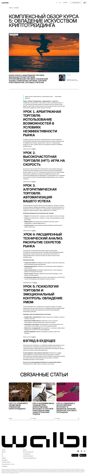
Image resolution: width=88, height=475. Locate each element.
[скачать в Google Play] (75, 455)
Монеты (24, 449)
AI (56, 2)
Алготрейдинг (4, 460)
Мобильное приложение (28, 451)
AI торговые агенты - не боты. (8, 464)
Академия (65, 2)
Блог (60, 2)
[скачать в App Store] (82, 455)
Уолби (59, 353)
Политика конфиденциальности (29, 458)
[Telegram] (81, 451)
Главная (3, 449)
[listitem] (20, 401)
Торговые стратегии (6, 462)
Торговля (4, 451)
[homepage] (5, 2)
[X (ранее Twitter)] (84, 451)
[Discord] (78, 451)
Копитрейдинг (4, 466)
